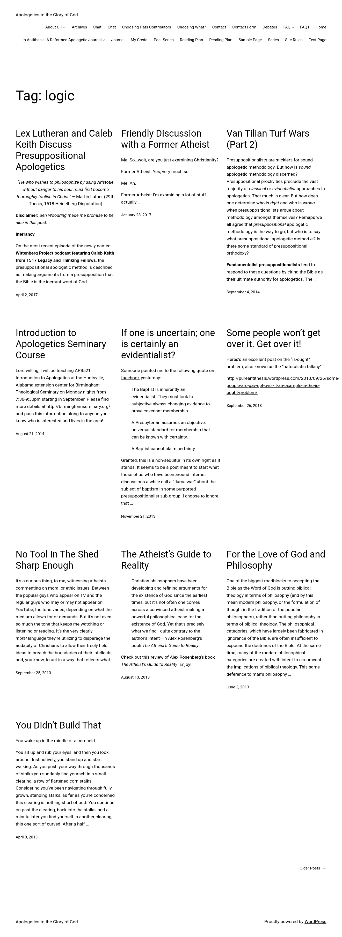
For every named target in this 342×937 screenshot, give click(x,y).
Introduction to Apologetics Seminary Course (61, 344)
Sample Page (250, 40)
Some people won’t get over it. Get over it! (274, 338)
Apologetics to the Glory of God (47, 14)
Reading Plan (191, 40)
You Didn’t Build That (58, 725)
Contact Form (244, 27)
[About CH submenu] (64, 27)
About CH (53, 27)
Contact (219, 27)
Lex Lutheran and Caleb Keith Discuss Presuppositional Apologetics (64, 150)
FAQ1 (304, 27)
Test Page (317, 40)
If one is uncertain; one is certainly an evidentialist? (168, 344)
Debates (270, 27)
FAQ (286, 27)
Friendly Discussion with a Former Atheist (165, 139)
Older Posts (313, 868)
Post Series (164, 40)
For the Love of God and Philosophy (276, 560)
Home (321, 27)
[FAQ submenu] (293, 27)
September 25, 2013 (33, 673)
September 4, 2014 (243, 292)
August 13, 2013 (135, 677)
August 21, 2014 (30, 434)
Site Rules (293, 40)
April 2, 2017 (27, 295)
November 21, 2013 (138, 516)
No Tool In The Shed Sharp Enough (57, 560)
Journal (117, 40)
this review (152, 657)
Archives (79, 27)
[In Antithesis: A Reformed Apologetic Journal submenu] (104, 40)
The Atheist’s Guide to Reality (166, 560)
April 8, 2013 (27, 837)
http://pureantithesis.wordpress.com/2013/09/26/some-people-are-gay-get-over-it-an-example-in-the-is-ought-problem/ (283, 385)
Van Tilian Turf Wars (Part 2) (268, 139)
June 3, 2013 (238, 687)
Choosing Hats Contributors (146, 27)
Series (273, 40)
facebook (130, 377)
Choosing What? (191, 27)
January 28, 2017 (136, 215)
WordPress (315, 921)
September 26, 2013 (244, 405)
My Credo (139, 40)
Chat (97, 27)
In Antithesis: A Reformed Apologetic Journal (62, 40)
